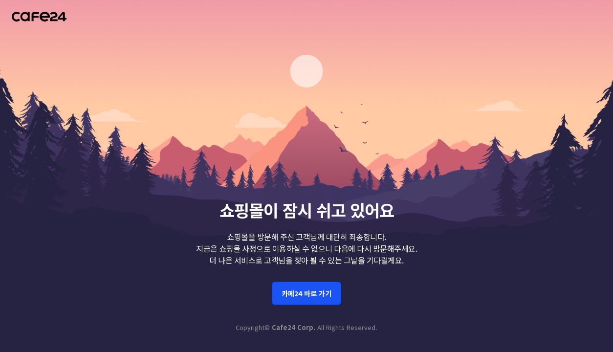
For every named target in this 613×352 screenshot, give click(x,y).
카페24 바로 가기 (306, 291)
